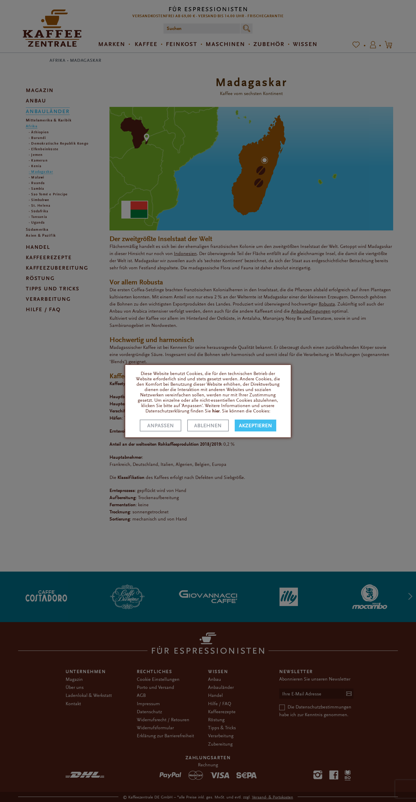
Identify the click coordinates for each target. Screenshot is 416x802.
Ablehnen (208, 426)
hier (216, 411)
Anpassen (160, 426)
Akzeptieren (255, 426)
